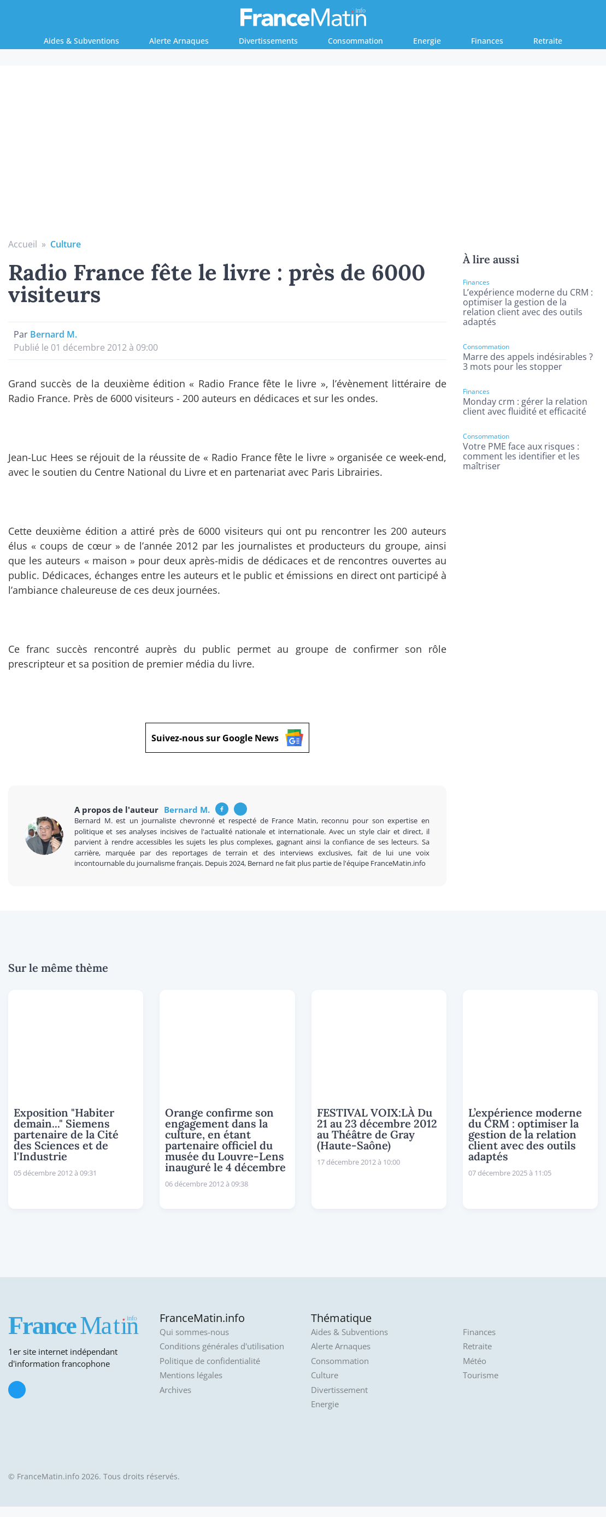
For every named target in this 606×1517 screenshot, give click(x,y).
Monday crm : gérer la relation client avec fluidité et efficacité (525, 406)
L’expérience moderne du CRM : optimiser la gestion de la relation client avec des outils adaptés (528, 307)
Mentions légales (191, 1375)
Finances (487, 41)
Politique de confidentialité (210, 1361)
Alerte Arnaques (179, 41)
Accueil (22, 244)
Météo (474, 1361)
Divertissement (339, 1390)
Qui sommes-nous (194, 1332)
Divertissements (268, 41)
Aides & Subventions (81, 41)
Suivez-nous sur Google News (227, 738)
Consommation (355, 41)
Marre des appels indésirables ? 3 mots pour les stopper (528, 362)
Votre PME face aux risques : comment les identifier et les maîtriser (521, 456)
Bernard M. (53, 334)
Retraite (547, 41)
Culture (65, 244)
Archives (175, 1390)
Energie (427, 41)
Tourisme (480, 1375)
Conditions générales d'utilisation (222, 1346)
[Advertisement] (303, 155)
